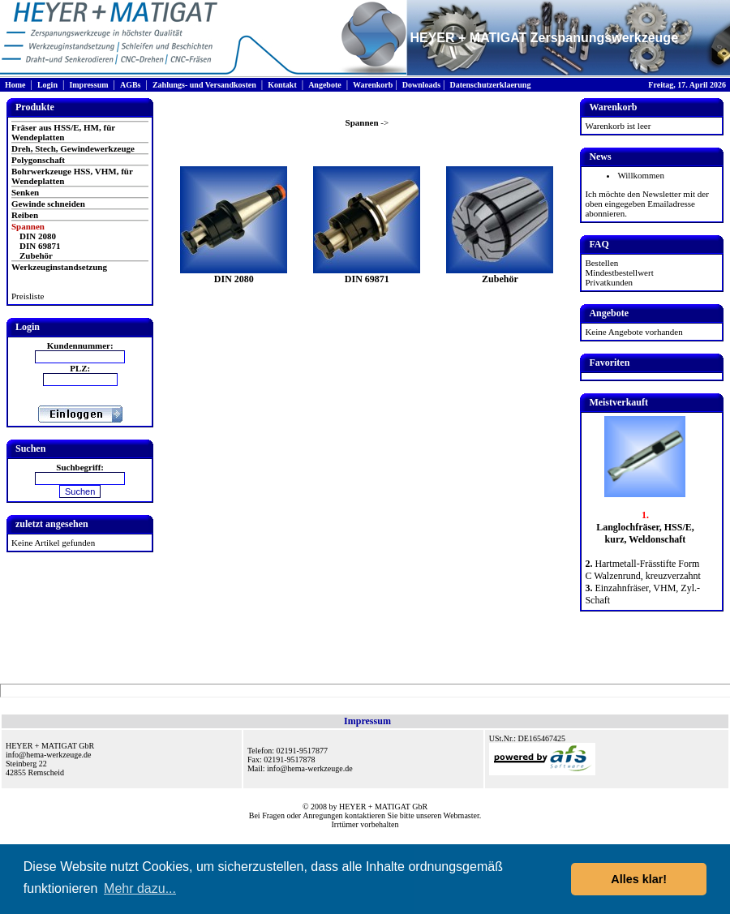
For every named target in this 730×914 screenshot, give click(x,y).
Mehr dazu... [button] (140, 888)
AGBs (130, 84)
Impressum (88, 84)
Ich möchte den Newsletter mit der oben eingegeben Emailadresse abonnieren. (646, 203)
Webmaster (461, 815)
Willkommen (640, 175)
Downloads (421, 84)
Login (47, 84)
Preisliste (27, 296)
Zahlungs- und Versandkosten (204, 84)
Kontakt (282, 84)
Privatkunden (609, 282)
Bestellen (601, 263)
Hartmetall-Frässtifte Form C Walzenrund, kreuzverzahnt (642, 569)
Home (15, 84)
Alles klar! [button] (639, 879)
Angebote (324, 84)
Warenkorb (373, 84)
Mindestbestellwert (619, 272)
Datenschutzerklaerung (489, 84)
